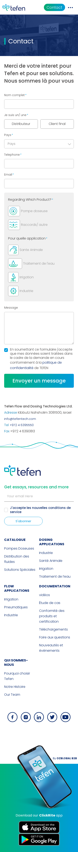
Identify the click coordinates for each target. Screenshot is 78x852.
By (65, 758)
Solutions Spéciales (19, 569)
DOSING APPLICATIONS (51, 541)
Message (11, 308)
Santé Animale (50, 560)
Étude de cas (49, 602)
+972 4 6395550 (22, 425)
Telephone (12, 155)
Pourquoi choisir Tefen (17, 676)
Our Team (12, 694)
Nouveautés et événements (51, 648)
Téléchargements (53, 629)
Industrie (46, 552)
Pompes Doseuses (19, 548)
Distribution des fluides (16, 559)
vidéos (44, 595)
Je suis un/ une (16, 115)
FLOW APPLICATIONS (16, 588)
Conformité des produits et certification (51, 616)
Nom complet (15, 95)
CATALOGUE (15, 539)
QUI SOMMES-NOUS (16, 662)
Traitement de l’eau (55, 576)
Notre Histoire (14, 686)
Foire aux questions (54, 637)
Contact (54, 7)
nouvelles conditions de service (40, 510)
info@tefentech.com (20, 419)
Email (9, 174)
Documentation (54, 586)
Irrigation (46, 568)
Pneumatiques (16, 607)
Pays (8, 135)
